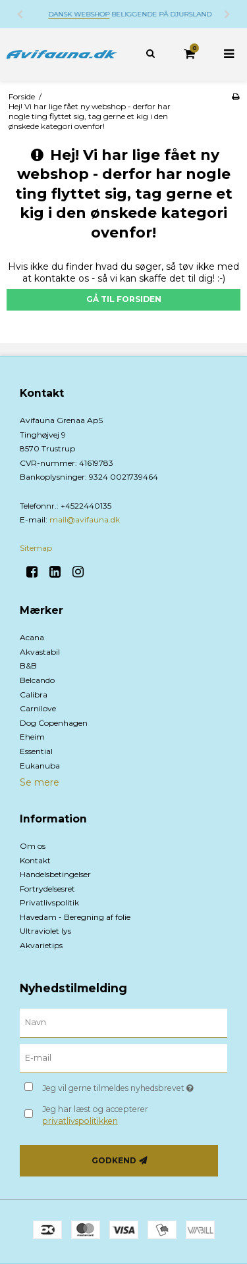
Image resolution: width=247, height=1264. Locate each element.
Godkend (114, 1160)
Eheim (32, 737)
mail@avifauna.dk (84, 519)
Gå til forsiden (123, 299)
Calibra (33, 694)
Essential (36, 751)
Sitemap (36, 548)
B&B (28, 665)
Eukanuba (40, 766)
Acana (32, 637)
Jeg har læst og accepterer (95, 1115)
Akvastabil (40, 652)
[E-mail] (123, 1058)
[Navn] (123, 1022)
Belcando (37, 680)
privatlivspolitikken (80, 1121)
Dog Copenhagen (54, 723)
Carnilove (38, 708)
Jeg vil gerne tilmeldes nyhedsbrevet (123, 1085)
